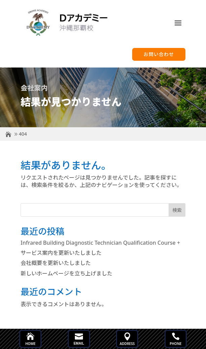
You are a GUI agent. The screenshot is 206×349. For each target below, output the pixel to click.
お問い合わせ (159, 54)
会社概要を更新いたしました (56, 263)
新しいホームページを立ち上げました (66, 273)
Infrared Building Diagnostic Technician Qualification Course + (100, 242)
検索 (177, 210)
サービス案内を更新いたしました (61, 253)
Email (78, 343)
